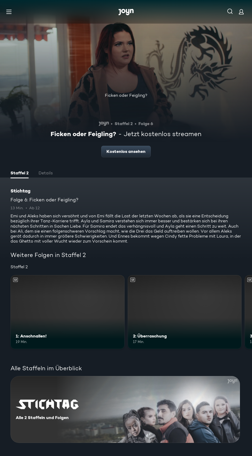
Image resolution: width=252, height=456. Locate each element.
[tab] (19, 173)
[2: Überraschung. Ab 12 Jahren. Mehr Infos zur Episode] (185, 312)
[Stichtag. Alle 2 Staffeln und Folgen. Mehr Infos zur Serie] (125, 409)
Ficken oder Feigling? (126, 95)
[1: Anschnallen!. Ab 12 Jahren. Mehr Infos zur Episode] (67, 312)
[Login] (241, 11)
